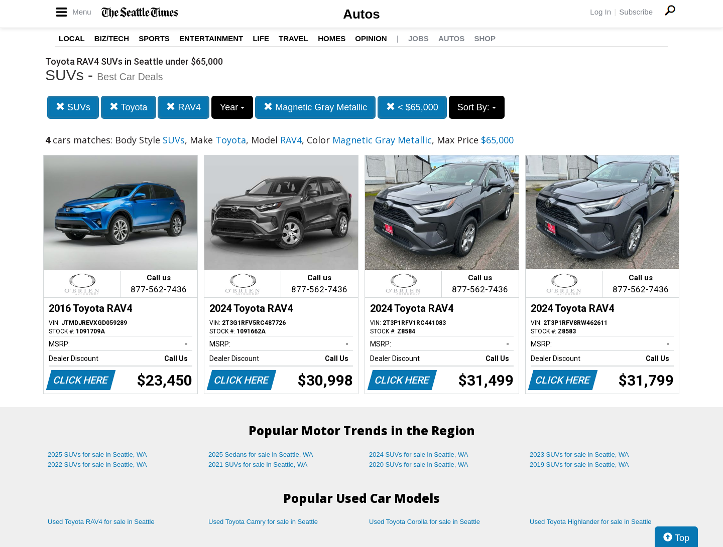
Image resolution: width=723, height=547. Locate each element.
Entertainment (211, 38)
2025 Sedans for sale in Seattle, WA (260, 454)
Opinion (371, 38)
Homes (331, 38)
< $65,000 (412, 107)
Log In (600, 12)
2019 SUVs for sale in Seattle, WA (579, 464)
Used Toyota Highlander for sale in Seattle (591, 521)
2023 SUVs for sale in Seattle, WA (579, 454)
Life (261, 38)
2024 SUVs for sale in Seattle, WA (418, 454)
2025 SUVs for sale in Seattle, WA (97, 454)
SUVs (73, 107)
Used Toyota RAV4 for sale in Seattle (101, 521)
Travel (293, 38)
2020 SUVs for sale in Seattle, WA (418, 464)
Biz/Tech (111, 38)
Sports (154, 38)
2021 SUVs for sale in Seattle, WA (258, 464)
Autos (361, 14)
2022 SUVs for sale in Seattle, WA (97, 464)
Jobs (418, 38)
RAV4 (183, 107)
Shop (485, 38)
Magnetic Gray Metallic (315, 107)
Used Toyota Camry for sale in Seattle (263, 521)
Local (72, 38)
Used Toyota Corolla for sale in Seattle (424, 521)
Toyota (128, 107)
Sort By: (476, 107)
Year (232, 107)
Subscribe (636, 12)
